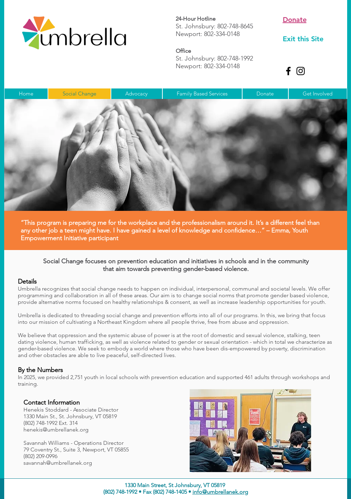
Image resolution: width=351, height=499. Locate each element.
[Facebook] (288, 71)
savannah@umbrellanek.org (57, 462)
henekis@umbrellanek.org (56, 429)
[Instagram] (300, 71)
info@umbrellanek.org (220, 492)
